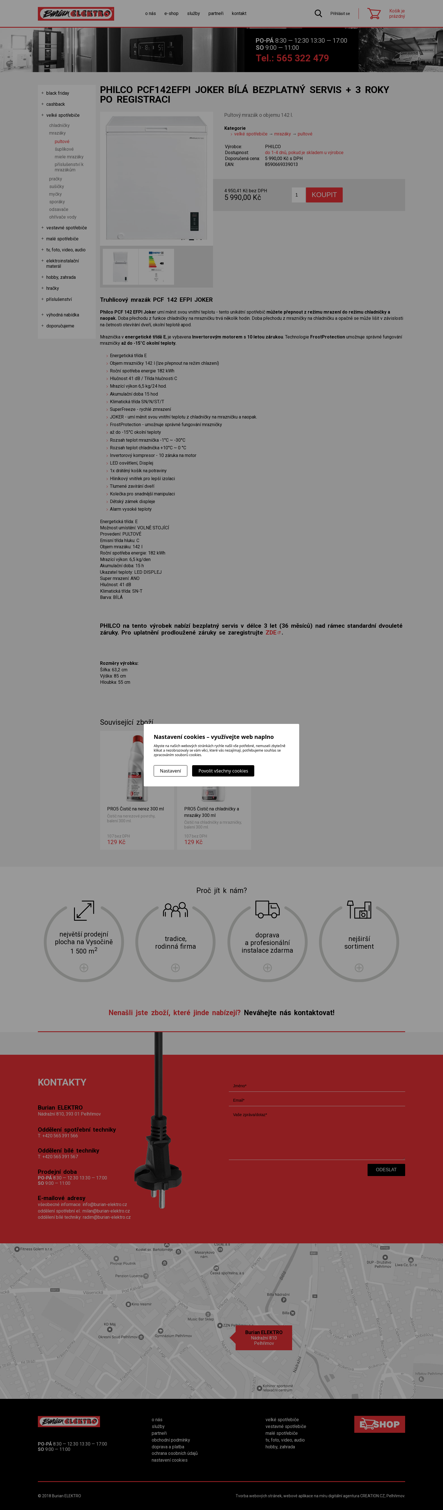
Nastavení (170, 771)
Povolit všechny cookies (223, 771)
